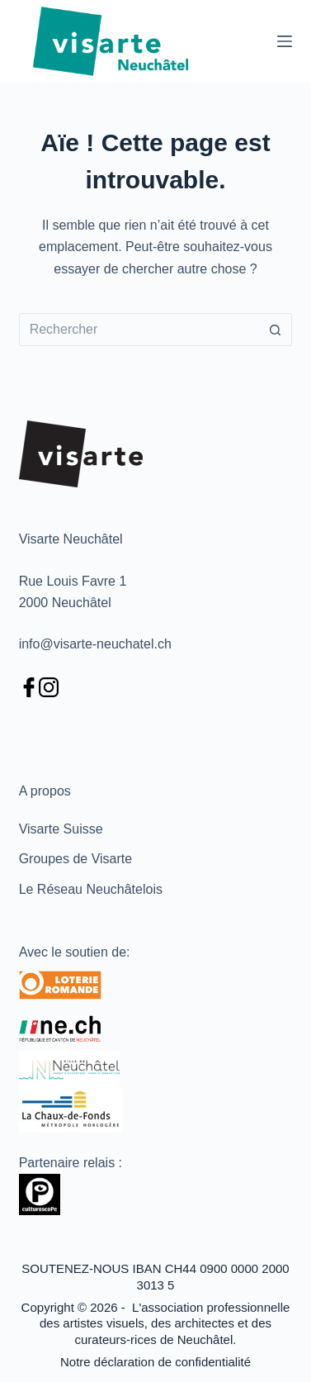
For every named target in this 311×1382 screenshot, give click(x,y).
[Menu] (284, 41)
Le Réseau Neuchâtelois (91, 889)
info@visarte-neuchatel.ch (95, 644)
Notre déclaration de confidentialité (155, 1362)
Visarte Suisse (61, 829)
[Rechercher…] (139, 329)
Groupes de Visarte (76, 859)
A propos (45, 791)
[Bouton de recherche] (275, 329)
